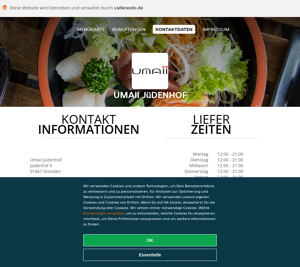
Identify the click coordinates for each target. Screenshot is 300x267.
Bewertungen (128, 29)
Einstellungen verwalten (103, 213)
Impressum (216, 29)
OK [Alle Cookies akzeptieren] (150, 240)
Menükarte (91, 29)
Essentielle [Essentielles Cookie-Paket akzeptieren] (150, 254)
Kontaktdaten (174, 29)
